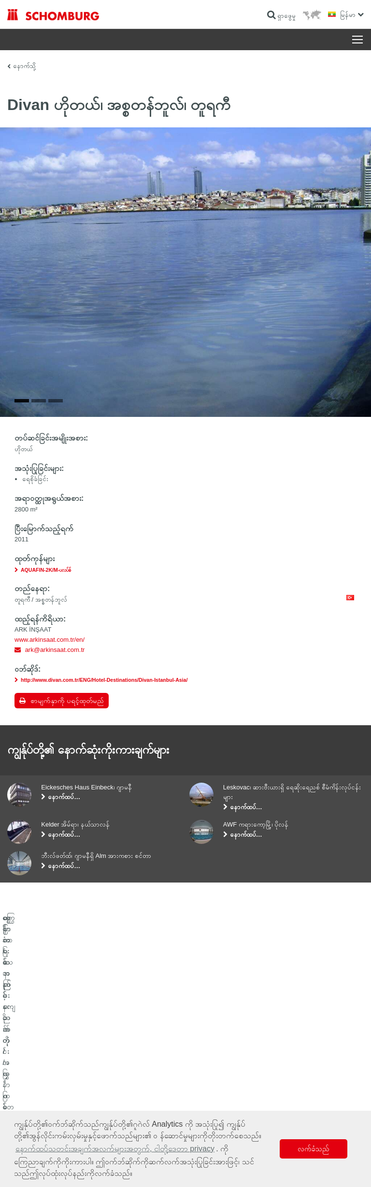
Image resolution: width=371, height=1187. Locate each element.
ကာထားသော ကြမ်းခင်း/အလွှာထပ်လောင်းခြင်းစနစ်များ (61, 1071)
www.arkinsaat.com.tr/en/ (49, 639)
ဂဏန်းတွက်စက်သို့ (211, 1042)
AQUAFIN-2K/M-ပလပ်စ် (46, 570)
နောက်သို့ (24, 65)
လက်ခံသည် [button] (313, 1149)
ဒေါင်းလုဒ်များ (205, 1056)
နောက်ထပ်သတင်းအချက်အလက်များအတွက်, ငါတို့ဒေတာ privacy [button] (114, 1149)
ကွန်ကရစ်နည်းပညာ (26, 1085)
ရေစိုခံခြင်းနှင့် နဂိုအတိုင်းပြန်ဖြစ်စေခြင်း (45, 1042)
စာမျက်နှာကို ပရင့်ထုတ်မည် (67, 700)
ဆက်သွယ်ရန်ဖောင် (211, 1071)
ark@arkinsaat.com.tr (55, 649)
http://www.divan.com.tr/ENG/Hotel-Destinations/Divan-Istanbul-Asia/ (104, 680)
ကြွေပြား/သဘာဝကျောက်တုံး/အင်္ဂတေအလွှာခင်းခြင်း (59, 1056)
